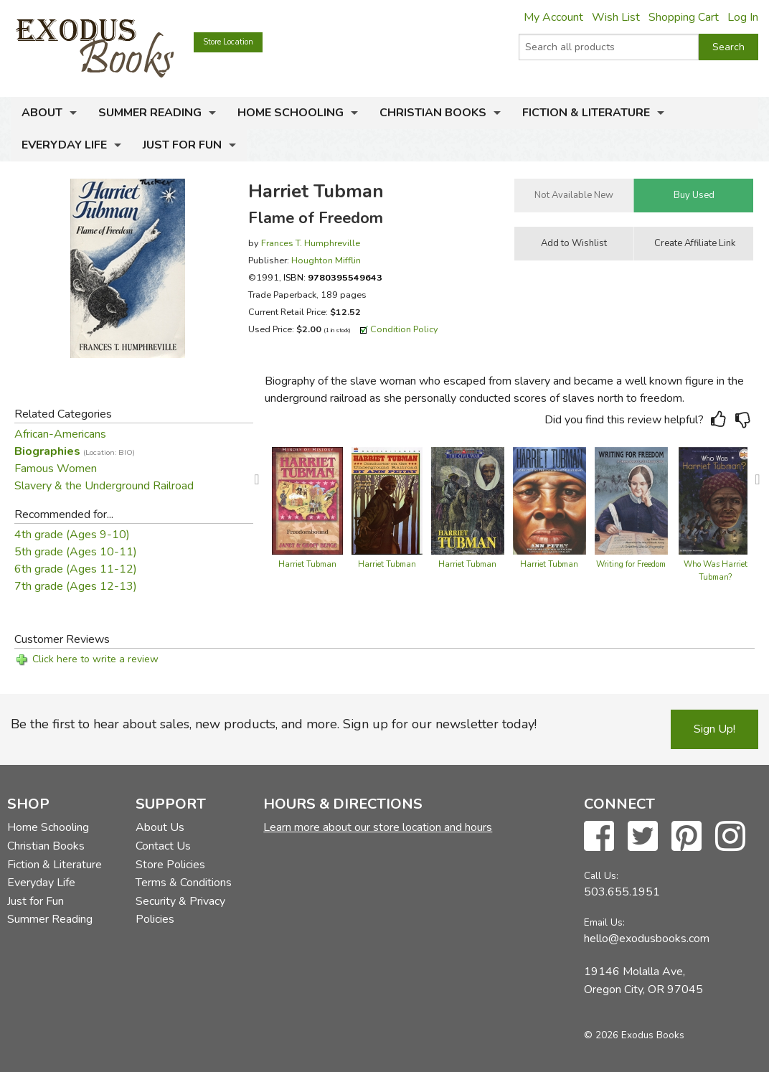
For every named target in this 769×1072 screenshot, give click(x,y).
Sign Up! (714, 729)
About (42, 113)
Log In (742, 17)
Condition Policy (404, 329)
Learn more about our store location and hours (377, 827)
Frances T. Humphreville (310, 243)
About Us (160, 827)
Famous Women (55, 468)
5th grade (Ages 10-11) (75, 552)
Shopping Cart (683, 17)
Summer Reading (150, 113)
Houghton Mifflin (326, 260)
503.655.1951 (622, 892)
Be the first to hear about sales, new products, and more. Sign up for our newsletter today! (274, 724)
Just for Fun (182, 145)
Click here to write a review (95, 659)
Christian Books (432, 113)
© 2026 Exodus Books (634, 1035)
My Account (553, 17)
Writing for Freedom (631, 564)
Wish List (616, 17)
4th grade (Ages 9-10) (72, 534)
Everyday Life (64, 145)
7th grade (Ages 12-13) (75, 586)
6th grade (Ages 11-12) (75, 569)
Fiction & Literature (586, 113)
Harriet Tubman (307, 564)
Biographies (74, 451)
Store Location (228, 42)
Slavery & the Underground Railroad (104, 486)
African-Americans (60, 434)
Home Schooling (290, 113)
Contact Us (163, 846)
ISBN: (332, 277)
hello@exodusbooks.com (646, 938)
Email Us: (604, 922)
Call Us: (601, 876)
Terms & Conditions (184, 882)
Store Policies (170, 865)
